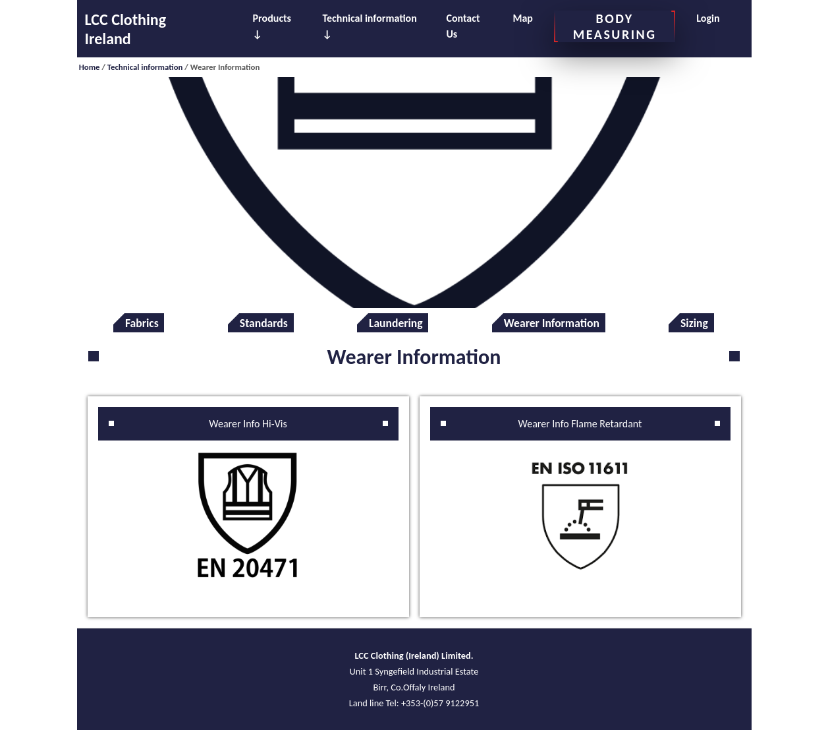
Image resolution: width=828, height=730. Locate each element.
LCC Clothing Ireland (126, 29)
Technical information (370, 18)
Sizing (694, 323)
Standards (264, 323)
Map (522, 18)
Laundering (396, 323)
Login (707, 18)
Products (272, 18)
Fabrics (142, 323)
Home (89, 67)
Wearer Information (551, 323)
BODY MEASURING (614, 26)
